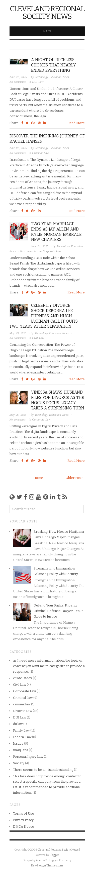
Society (18, 763)
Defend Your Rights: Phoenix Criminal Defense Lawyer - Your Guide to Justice (58, 610)
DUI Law (37, 81)
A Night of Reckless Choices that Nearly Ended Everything (53, 65)
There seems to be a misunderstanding (43, 770)
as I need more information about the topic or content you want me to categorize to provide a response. (49, 666)
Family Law (21, 730)
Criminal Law (40, 153)
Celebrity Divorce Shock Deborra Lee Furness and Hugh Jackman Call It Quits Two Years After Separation (44, 316)
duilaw (18, 724)
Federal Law (22, 737)
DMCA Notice (23, 826)
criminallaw (21, 704)
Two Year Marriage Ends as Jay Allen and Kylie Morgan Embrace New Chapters (56, 231)
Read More (76, 123)
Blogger (54, 855)
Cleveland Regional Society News (47, 12)
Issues (18, 743)
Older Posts (74, 478)
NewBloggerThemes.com (47, 865)
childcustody (22, 678)
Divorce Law (22, 711)
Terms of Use (23, 813)
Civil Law (38, 337)
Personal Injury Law (28, 756)
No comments (18, 81)
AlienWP (41, 860)
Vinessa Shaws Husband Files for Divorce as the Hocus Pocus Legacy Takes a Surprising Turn (57, 400)
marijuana (20, 750)
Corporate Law (52, 251)
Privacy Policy (23, 820)
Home (38, 478)
